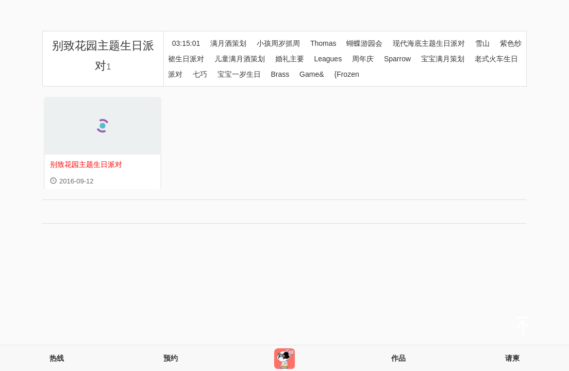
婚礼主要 (289, 59)
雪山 (482, 43)
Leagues (328, 59)
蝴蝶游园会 (364, 43)
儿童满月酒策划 (239, 59)
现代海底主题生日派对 (429, 43)
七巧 (200, 74)
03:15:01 (186, 43)
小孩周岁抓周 (278, 43)
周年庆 (363, 59)
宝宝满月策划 (442, 59)
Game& (311, 74)
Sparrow (397, 59)
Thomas (323, 43)
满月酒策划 (228, 43)
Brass (280, 74)
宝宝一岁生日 (239, 74)
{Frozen (346, 74)
